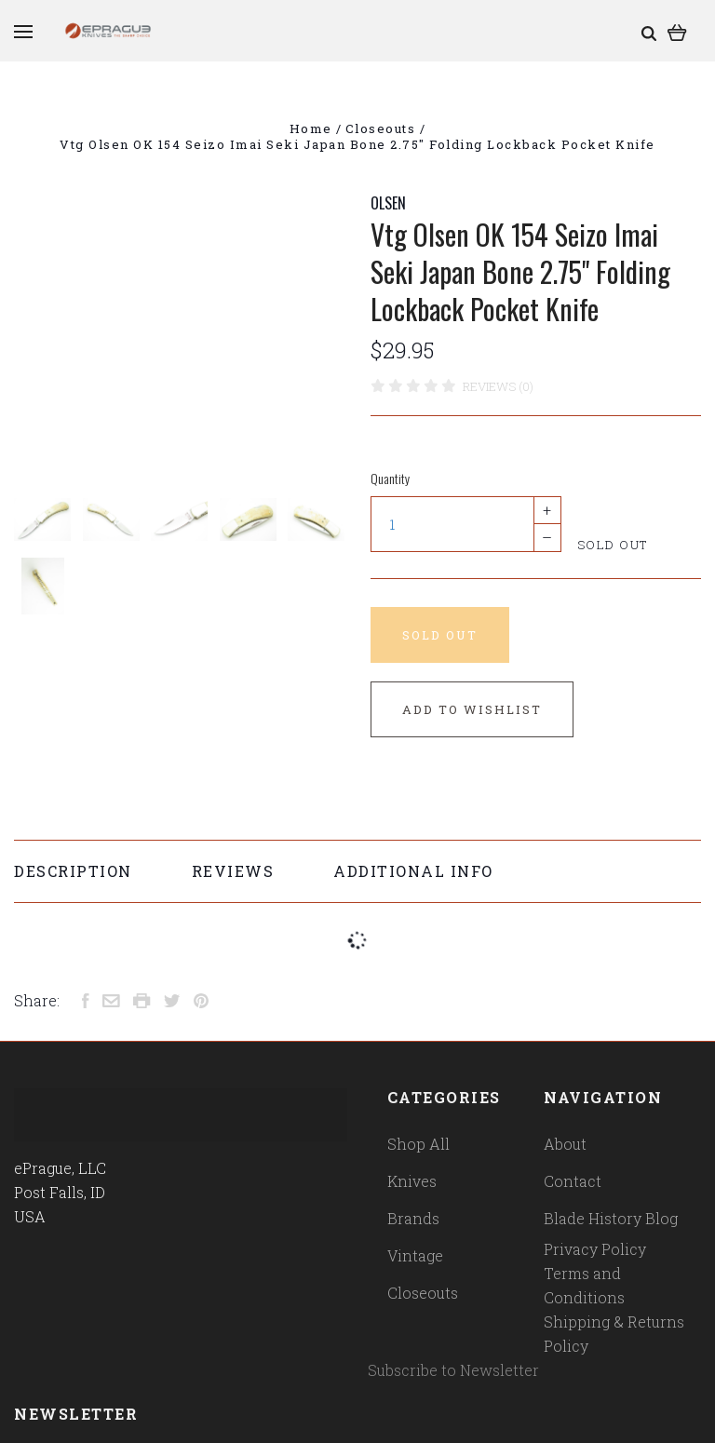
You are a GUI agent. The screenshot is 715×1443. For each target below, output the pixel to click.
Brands (413, 1218)
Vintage (415, 1255)
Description (73, 871)
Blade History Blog (611, 1218)
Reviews (233, 871)
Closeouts (422, 1292)
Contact (572, 1181)
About (565, 1143)
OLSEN (388, 203)
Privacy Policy (595, 1249)
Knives (412, 1181)
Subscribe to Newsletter (453, 1370)
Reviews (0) (498, 386)
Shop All (418, 1143)
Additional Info (413, 871)
